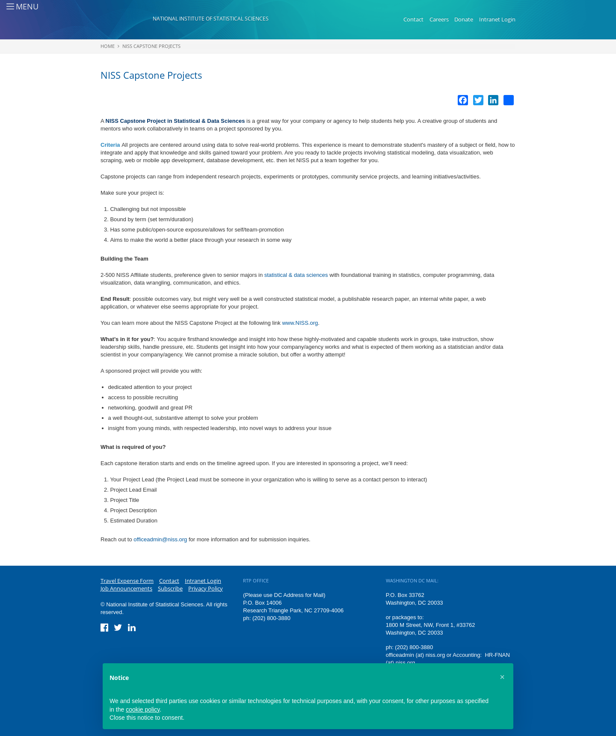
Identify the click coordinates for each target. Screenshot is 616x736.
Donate (463, 19)
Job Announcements (126, 588)
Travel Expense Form (127, 581)
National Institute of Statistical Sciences (211, 18)
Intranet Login (497, 19)
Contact (413, 19)
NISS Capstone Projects (151, 46)
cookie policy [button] (143, 709)
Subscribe (170, 588)
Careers (439, 19)
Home (108, 46)
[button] (502, 677)
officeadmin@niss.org (160, 539)
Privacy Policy (205, 588)
